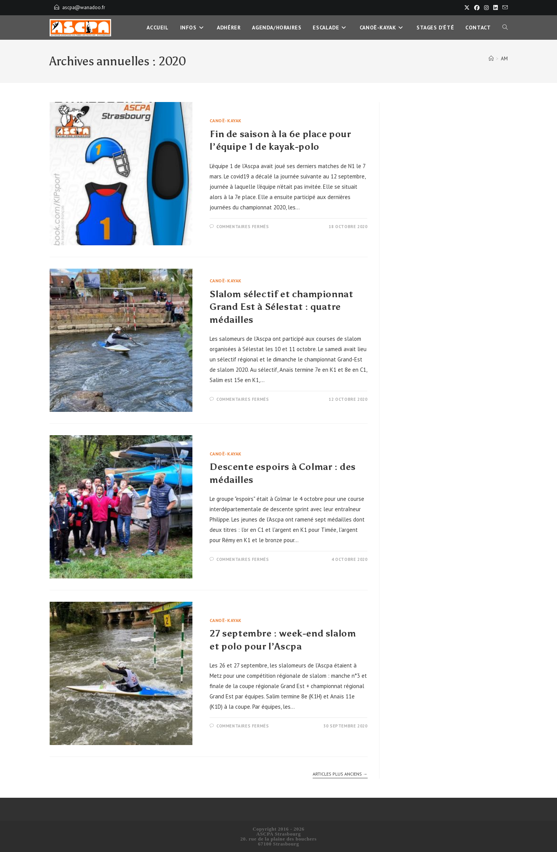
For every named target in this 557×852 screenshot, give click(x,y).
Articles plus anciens (340, 774)
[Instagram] (486, 7)
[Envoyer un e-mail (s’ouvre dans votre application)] (504, 7)
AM (504, 58)
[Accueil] (491, 58)
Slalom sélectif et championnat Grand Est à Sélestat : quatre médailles (281, 306)
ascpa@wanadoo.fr (83, 7)
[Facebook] (477, 7)
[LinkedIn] (495, 7)
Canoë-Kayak (226, 120)
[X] (467, 7)
